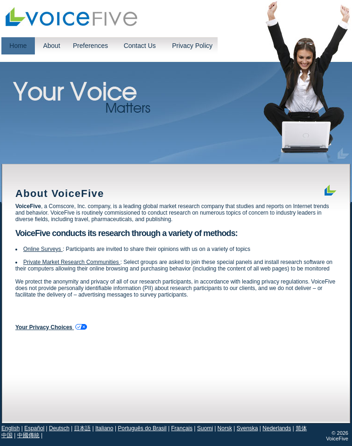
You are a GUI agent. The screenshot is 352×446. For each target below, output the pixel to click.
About (51, 45)
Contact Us (140, 45)
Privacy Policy (192, 45)
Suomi (205, 428)
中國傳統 (28, 435)
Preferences (90, 45)
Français (182, 428)
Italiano (104, 428)
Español (34, 428)
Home (18, 45)
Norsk (225, 428)
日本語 (82, 428)
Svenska (247, 428)
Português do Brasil (142, 428)
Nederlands (277, 428)
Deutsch (59, 428)
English (10, 428)
